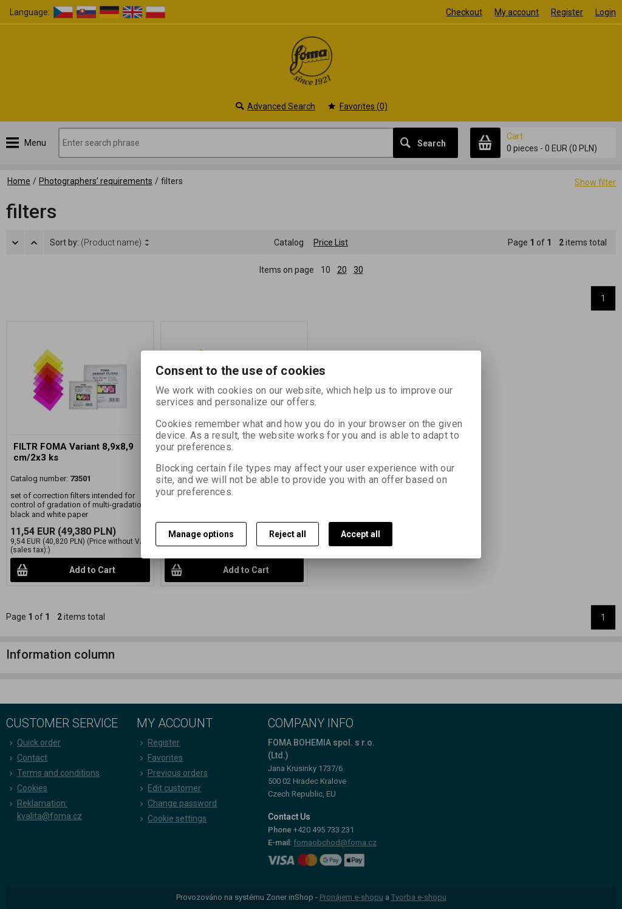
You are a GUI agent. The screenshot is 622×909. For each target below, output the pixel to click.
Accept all (360, 534)
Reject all (287, 534)
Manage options (201, 534)
